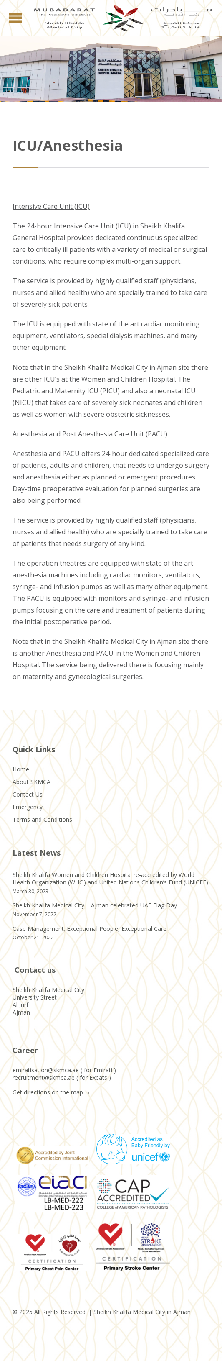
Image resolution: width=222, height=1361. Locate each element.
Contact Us (28, 794)
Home (21, 769)
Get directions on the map (48, 1092)
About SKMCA (31, 782)
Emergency (28, 807)
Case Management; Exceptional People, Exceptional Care (89, 929)
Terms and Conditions (42, 819)
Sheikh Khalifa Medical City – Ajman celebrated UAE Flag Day (95, 905)
